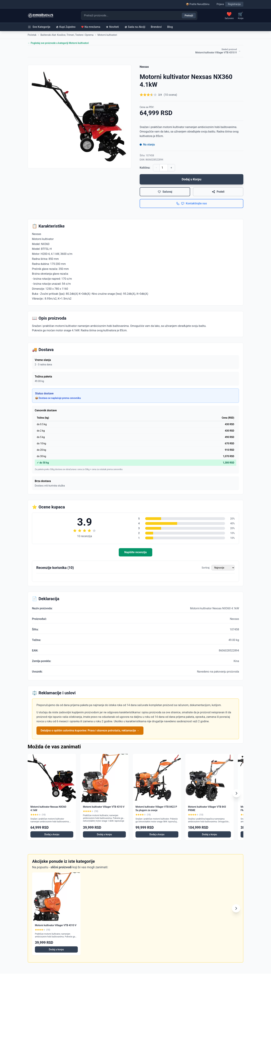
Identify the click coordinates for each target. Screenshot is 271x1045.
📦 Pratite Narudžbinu (197, 4)
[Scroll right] (236, 793)
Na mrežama (90, 27)
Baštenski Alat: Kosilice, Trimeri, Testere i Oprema (67, 35)
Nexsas (144, 66)
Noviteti (112, 27)
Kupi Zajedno (66, 27)
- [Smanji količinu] (156, 167)
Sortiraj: (206, 567)
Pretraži (189, 15)
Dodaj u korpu (51, 834)
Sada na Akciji (134, 27)
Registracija (234, 4)
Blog (170, 27)
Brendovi (156, 27)
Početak (32, 35)
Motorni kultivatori (107, 35)
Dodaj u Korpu (191, 179)
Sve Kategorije (39, 27)
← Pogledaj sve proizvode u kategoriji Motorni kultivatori (58, 43)
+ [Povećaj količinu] (171, 167)
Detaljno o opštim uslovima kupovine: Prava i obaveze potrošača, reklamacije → (90, 730)
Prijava (220, 4)
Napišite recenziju (135, 552)
